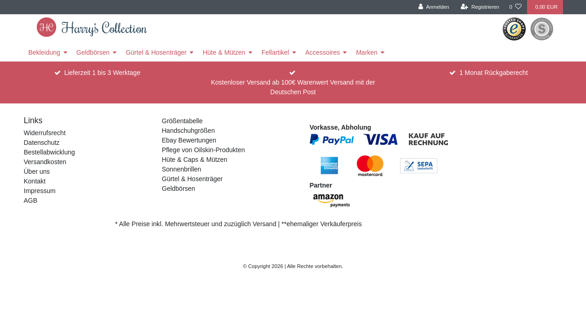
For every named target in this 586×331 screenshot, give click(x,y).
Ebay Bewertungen (189, 140)
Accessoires (322, 52)
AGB (31, 200)
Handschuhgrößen (188, 130)
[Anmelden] (433, 7)
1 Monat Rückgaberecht (493, 72)
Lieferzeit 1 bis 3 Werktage (102, 72)
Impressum (40, 190)
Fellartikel (275, 52)
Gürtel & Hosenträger (156, 52)
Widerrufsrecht (45, 133)
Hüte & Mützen (224, 52)
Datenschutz (42, 142)
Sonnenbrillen (182, 169)
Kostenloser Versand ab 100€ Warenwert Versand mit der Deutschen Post (293, 87)
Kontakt (35, 181)
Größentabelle (182, 121)
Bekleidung (44, 52)
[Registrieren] (480, 7)
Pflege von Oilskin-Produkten (203, 150)
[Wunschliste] (515, 7)
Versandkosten (45, 162)
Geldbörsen (93, 52)
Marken (366, 52)
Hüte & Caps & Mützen (194, 159)
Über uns (37, 171)
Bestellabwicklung (49, 152)
